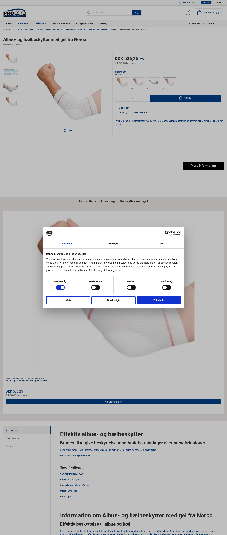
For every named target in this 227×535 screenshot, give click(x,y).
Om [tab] (161, 243)
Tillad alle (158, 300)
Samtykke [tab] (66, 243)
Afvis (68, 300)
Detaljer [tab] (113, 243)
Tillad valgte (113, 300)
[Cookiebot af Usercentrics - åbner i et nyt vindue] (167, 233)
